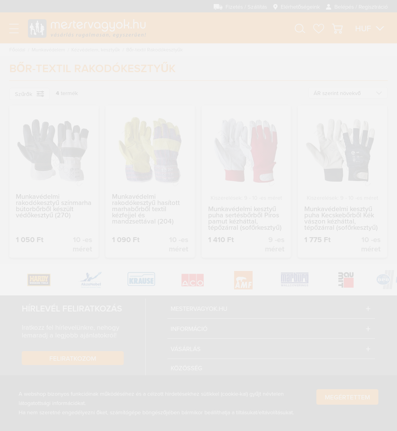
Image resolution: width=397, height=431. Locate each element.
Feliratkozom (72, 358)
